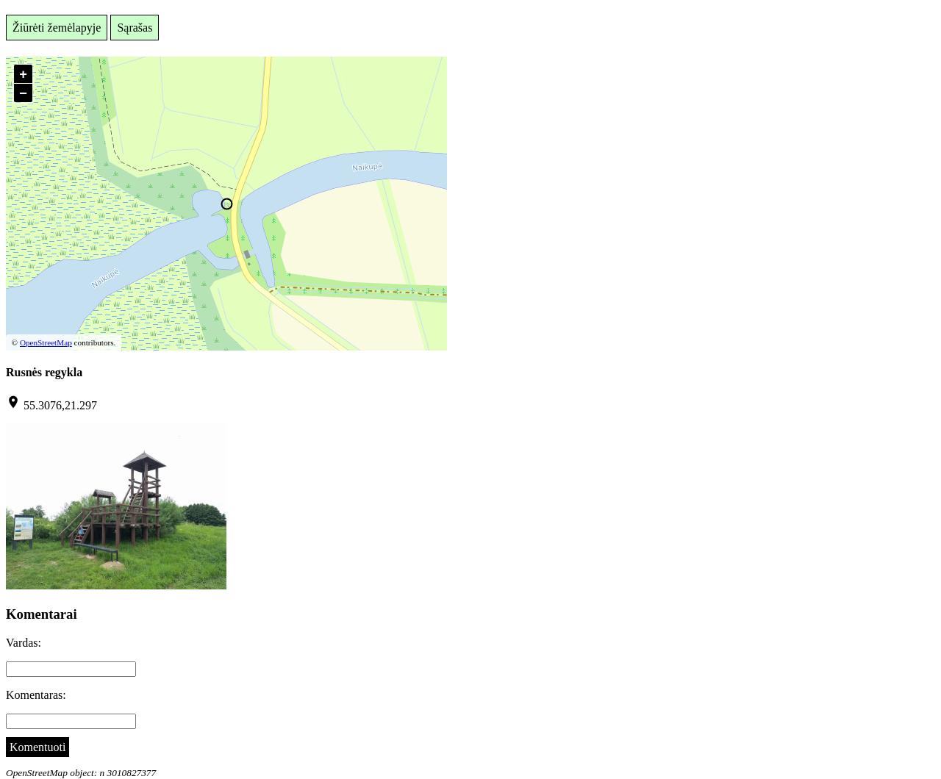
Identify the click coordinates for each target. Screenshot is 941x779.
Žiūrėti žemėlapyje (56, 27)
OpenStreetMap (46, 342)
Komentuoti (37, 747)
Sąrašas (134, 27)
